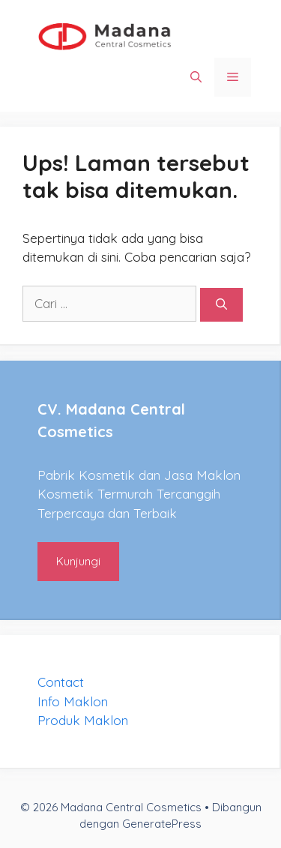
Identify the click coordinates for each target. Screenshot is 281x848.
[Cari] (221, 305)
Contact (60, 682)
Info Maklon (72, 701)
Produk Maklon (82, 720)
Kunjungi (78, 561)
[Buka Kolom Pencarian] (196, 77)
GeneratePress (162, 824)
